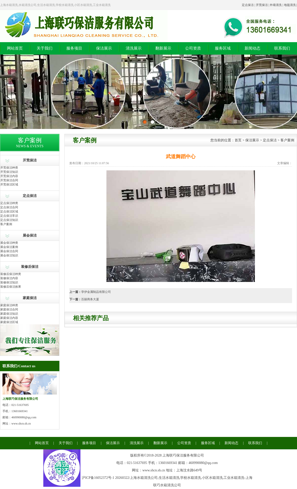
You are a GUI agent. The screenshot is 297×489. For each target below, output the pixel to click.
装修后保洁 (29, 267)
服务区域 (223, 48)
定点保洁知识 (9, 220)
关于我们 (44, 48)
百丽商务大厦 (90, 299)
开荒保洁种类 (9, 167)
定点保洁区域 (9, 211)
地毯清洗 (290, 5)
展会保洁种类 (9, 242)
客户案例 (6, 224)
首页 (238, 140)
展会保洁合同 (9, 251)
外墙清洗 (276, 5)
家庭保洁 (30, 298)
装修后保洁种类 (10, 274)
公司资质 (193, 48)
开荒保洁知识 (9, 172)
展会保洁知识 (9, 255)
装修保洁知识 (9, 282)
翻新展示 (163, 48)
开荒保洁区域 (9, 184)
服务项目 (74, 48)
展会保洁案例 (9, 247)
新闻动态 (252, 48)
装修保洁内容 (9, 278)
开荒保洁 (262, 5)
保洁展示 (104, 48)
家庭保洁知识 (9, 313)
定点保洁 (248, 5)
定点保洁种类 (9, 203)
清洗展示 (134, 48)
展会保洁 (30, 235)
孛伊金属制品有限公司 (96, 292)
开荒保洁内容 (9, 176)
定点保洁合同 (9, 207)
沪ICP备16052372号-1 (98, 478)
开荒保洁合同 (9, 180)
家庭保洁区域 (9, 322)
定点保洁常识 (9, 215)
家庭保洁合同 (9, 309)
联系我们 (282, 48)
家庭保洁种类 (9, 305)
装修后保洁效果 (10, 286)
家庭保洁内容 (9, 318)
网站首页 (15, 48)
